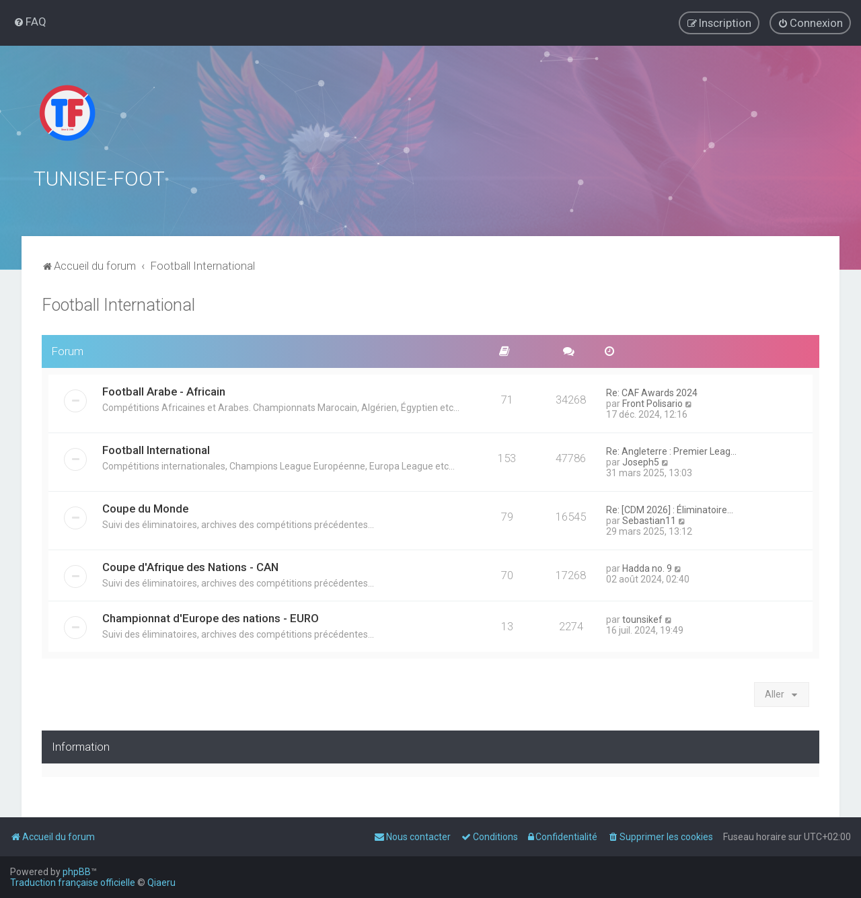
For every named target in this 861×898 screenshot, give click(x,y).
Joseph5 (640, 460)
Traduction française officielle (72, 882)
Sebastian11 (649, 518)
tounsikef (642, 617)
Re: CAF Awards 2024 (652, 390)
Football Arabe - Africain (163, 389)
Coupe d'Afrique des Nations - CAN (190, 565)
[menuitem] (30, 21)
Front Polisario (652, 401)
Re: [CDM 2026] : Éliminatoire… (669, 507)
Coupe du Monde (145, 506)
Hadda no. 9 (647, 566)
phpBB (77, 871)
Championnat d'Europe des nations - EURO (210, 616)
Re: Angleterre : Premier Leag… (671, 449)
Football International (118, 303)
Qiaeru (161, 882)
